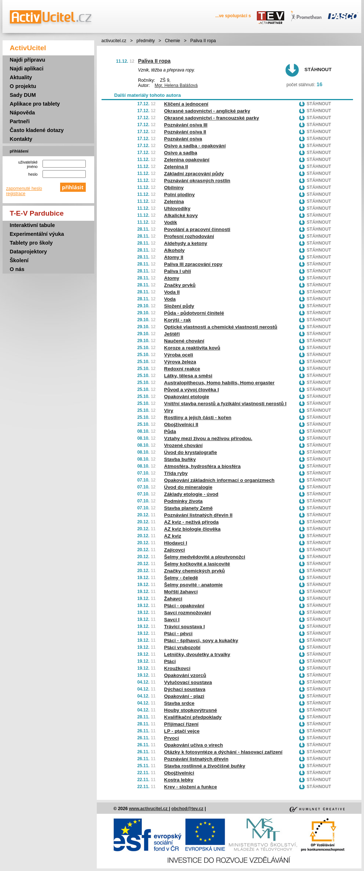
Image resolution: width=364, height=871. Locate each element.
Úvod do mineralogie (188, 487)
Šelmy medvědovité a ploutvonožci (204, 557)
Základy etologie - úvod (191, 494)
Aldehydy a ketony (185, 243)
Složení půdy (179, 306)
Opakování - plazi (184, 696)
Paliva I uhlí (177, 271)
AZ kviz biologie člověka (192, 529)
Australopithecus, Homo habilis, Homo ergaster (219, 382)
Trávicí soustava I (184, 626)
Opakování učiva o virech (193, 745)
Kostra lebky (179, 780)
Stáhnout (318, 69)
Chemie (172, 40)
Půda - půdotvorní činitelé (194, 313)
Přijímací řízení (181, 724)
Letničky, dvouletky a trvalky (197, 654)
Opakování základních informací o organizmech (219, 480)
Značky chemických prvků (194, 571)
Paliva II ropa (154, 61)
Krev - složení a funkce (190, 787)
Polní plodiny (179, 194)
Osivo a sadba (180, 152)
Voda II (172, 292)
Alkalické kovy (181, 215)
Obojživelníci (179, 773)
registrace (16, 193)
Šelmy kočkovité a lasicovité (197, 564)
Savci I (172, 619)
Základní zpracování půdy (194, 173)
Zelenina (174, 201)
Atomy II (174, 257)
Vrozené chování (183, 445)
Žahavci (173, 598)
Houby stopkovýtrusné (190, 710)
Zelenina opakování (187, 159)
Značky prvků (180, 285)
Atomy (171, 278)
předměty (145, 40)
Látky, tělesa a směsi (188, 375)
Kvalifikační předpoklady (193, 717)
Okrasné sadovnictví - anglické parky (207, 111)
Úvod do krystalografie (190, 452)
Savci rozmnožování (187, 612)
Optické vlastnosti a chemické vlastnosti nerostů (220, 327)
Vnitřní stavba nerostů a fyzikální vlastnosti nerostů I (225, 403)
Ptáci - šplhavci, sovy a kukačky (201, 640)
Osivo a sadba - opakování (195, 146)
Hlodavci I (175, 543)
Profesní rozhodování (189, 236)
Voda (170, 299)
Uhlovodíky (177, 208)
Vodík (170, 222)
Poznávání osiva (183, 139)
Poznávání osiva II (185, 132)
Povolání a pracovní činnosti (197, 229)
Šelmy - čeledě (181, 578)
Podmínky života (183, 501)
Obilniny (174, 187)
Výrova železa (180, 362)
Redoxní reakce (182, 369)
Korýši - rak (177, 320)
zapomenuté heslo (24, 188)
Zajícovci (174, 550)
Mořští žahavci (181, 591)
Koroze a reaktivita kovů (192, 348)
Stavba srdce (179, 703)
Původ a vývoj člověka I (191, 389)
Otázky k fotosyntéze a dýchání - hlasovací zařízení (223, 752)
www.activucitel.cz (149, 808)
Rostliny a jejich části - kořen (198, 417)
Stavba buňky (180, 459)
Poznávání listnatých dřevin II (198, 515)
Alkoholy (174, 250)
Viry (168, 410)
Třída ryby (176, 473)
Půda (170, 431)
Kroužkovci (177, 668)
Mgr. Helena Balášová (176, 85)
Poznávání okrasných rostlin (197, 180)
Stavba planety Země (188, 508)
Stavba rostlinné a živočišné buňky (204, 766)
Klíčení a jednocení (186, 104)
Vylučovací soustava (188, 682)
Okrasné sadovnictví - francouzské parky (211, 118)
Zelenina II (176, 166)
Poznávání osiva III (186, 125)
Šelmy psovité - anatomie (193, 585)
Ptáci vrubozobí (182, 647)
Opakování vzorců (185, 675)
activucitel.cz (114, 40)
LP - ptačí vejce (182, 731)
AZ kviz (172, 536)
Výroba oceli (178, 355)
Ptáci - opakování (184, 605)
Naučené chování (184, 341)
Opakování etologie (186, 396)
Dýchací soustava (185, 689)
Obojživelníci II (181, 424)
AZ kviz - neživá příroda (191, 522)
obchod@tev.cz (187, 808)
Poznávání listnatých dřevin (196, 759)
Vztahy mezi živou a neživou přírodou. (208, 438)
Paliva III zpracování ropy (193, 264)
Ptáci (170, 661)
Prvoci (171, 738)
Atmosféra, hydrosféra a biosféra (202, 466)
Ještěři (172, 334)
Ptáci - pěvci (178, 633)
